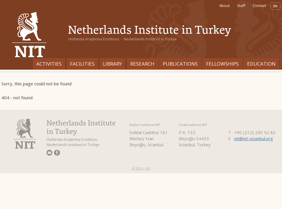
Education (261, 63)
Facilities (82, 63)
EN (275, 6)
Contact (259, 5)
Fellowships (222, 63)
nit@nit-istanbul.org (253, 138)
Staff (241, 5)
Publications (180, 63)
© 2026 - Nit (141, 168)
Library (112, 63)
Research (142, 63)
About (224, 5)
